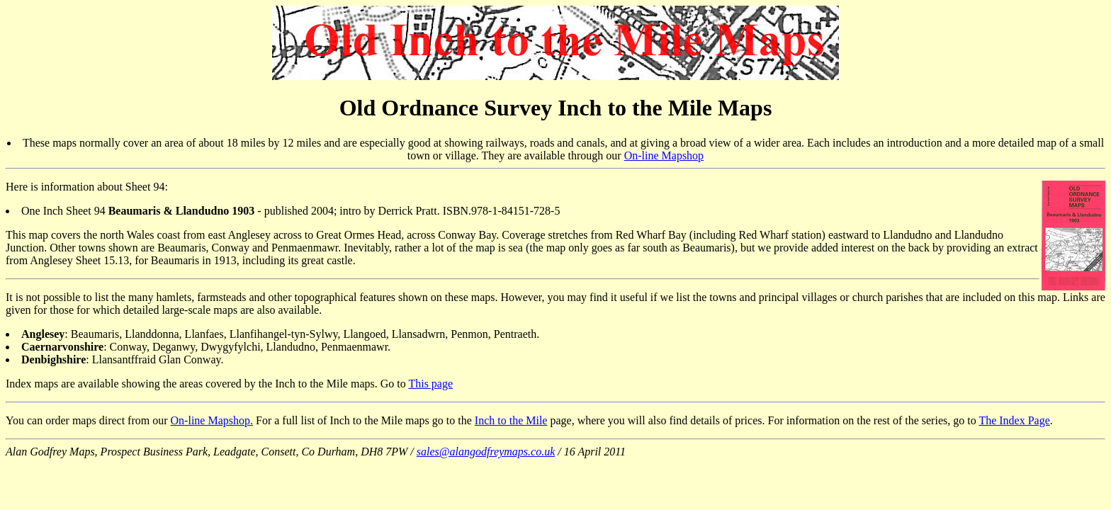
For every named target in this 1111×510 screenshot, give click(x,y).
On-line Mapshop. (212, 420)
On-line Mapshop (664, 155)
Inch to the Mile (511, 420)
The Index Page (1014, 420)
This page (430, 384)
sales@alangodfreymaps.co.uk (486, 452)
